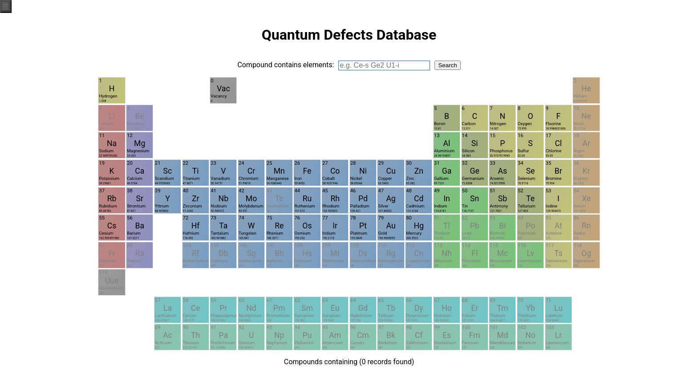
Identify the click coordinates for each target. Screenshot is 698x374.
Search (447, 65)
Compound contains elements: (285, 65)
